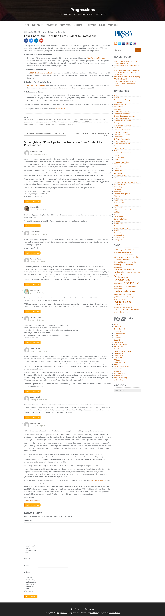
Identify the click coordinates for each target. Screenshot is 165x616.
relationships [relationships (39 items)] (117, 307)
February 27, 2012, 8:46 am (38, 425)
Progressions (62, 612)
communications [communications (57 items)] (129, 255)
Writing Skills (118, 240)
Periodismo (118, 191)
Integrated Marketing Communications (121, 163)
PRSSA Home (113, 25)
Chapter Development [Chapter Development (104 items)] (123, 252)
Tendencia (117, 226)
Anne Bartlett (35, 348)
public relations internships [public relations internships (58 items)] (124, 297)
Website (27, 571)
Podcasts (117, 198)
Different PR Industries (122, 139)
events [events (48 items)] (116, 259)
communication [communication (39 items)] (118, 254)
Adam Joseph (35, 422)
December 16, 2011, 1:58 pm (39, 210)
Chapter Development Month (124, 116)
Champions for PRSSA (121, 111)
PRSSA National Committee (123, 210)
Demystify (117, 127)
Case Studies (118, 109)
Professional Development (123, 203)
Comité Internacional (121, 118)
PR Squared (118, 360)
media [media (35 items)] (123, 264)
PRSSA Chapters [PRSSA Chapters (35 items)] (118, 286)
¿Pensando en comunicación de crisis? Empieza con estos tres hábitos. (125, 83)
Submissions (51, 25)
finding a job (70, 119)
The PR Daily (118, 375)
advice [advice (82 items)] (116, 250)
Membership (79, 25)
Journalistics (118, 342)
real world (55, 124)
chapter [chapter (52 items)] (135, 250)
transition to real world (67, 124)
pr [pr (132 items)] (139, 272)
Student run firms (120, 224)
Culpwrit (117, 336)
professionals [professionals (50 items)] (118, 283)
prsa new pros (29, 124)
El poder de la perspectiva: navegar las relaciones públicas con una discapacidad (126, 72)
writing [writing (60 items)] (125, 312)
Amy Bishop (49, 32)
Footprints (117, 338)
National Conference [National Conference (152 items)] (124, 269)
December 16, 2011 (33, 32)
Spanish (117, 221)
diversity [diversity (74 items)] (117, 257)
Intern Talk (118, 166)
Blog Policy (37, 25)
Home (26, 25)
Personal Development (122, 194)
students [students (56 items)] (130, 309)
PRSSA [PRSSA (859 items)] (134, 282)
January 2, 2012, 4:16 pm (37, 261)
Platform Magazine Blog (122, 351)
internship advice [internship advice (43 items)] (133, 259)
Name (27, 558)
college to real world (58, 119)
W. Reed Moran (35, 258)
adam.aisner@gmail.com (98, 479)
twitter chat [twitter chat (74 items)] (118, 312)
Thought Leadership (121, 228)
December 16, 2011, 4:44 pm (39, 234)
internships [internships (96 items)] (119, 262)
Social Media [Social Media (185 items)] (120, 309)
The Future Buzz (120, 373)
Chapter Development (122, 114)
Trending (117, 231)
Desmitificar (118, 137)
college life (47, 119)
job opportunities (99, 119)
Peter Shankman (120, 349)
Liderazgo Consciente (121, 180)
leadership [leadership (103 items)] (131, 262)
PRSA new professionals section (96, 122)
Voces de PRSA (119, 237)
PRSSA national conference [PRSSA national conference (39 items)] (131, 286)
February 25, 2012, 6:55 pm (38, 350)
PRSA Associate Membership (97, 58)
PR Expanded (118, 353)
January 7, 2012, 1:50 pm (37, 319)
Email (26, 564)
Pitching (117, 196)
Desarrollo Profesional (122, 134)
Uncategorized (119, 235)
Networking (118, 187)
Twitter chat (118, 233)
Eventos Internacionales (122, 153)
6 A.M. (116, 324)
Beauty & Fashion (120, 104)
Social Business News (121, 367)
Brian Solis (118, 331)
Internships (118, 168)
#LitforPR (117, 95)
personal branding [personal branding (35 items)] (132, 272)
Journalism (118, 171)
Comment (28, 520)
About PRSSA (65, 25)
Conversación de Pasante (123, 125)
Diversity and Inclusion (122, 146)
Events (102, 25)
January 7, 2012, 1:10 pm (37, 292)
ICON (116, 160)
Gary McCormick (36, 151)
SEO (115, 214)
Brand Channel (119, 329)
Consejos (117, 123)
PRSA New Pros (119, 362)
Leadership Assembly (121, 175)
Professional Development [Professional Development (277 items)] (122, 278)
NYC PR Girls (118, 347)
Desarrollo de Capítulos (122, 130)
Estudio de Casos (120, 148)
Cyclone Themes (114, 612)
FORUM (116, 155)
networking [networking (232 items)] (120, 272)
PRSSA (49, 124)
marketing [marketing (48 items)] (117, 264)
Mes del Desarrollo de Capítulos (125, 182)
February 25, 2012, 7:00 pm (38, 399)
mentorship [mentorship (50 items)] (129, 264)
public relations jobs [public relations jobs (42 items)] (120, 299)
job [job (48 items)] (125, 262)
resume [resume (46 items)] (129, 307)
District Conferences (121, 141)
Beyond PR (118, 327)
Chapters (92, 25)
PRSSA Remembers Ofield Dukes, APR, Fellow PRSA (45, 133)
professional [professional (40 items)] (118, 275)
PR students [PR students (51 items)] (118, 288)
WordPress (94, 612)
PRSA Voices (118, 208)
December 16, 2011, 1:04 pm (39, 154)
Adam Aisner (34, 231)
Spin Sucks (118, 369)
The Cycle (117, 371)
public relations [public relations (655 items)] (124, 291)
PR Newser (118, 358)
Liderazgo (117, 178)
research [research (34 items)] (124, 307)
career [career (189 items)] (128, 250)
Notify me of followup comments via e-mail (31, 548)
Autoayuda (118, 102)
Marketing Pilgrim (120, 344)
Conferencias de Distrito (122, 121)
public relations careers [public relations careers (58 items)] (122, 294)
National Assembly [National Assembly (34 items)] (119, 267)
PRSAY (116, 364)
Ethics (116, 150)
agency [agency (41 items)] (122, 250)
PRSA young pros (41, 124)
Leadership (118, 173)
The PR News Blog (120, 378)
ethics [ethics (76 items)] (137, 257)
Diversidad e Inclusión (122, 144)
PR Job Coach (118, 356)
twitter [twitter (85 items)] (137, 309)
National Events (119, 184)
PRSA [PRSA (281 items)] (126, 283)
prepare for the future (32, 122)
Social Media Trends (121, 219)
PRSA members (79, 122)
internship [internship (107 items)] (123, 259)
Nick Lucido (34, 207)
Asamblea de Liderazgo (122, 100)
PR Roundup (118, 201)
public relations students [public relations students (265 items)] (122, 303)
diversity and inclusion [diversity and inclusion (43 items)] (127, 257)
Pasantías (117, 189)
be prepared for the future (33, 119)
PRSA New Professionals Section (42, 73)
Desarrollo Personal (121, 132)
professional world (47, 122)
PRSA (116, 205)
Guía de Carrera (119, 157)
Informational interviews (36, 85)
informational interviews (83, 119)
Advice (116, 98)
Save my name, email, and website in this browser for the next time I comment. (31, 583)
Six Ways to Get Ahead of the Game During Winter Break (91, 134)
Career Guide (62, 32)
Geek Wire (117, 340)
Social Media (118, 217)
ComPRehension (120, 333)
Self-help (117, 212)
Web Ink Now (118, 380)
